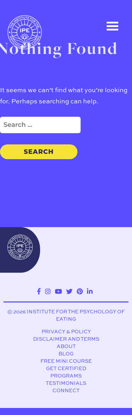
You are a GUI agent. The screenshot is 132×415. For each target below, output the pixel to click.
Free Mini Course (66, 361)
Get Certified (66, 368)
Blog (66, 354)
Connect (66, 390)
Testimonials (66, 383)
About (66, 346)
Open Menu (112, 26)
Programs (66, 376)
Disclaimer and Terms (66, 339)
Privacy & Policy (66, 331)
